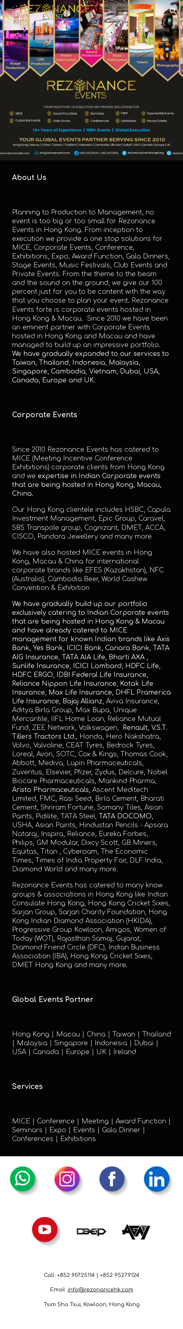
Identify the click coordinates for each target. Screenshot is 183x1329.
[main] (92, 178)
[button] (9, 11)
